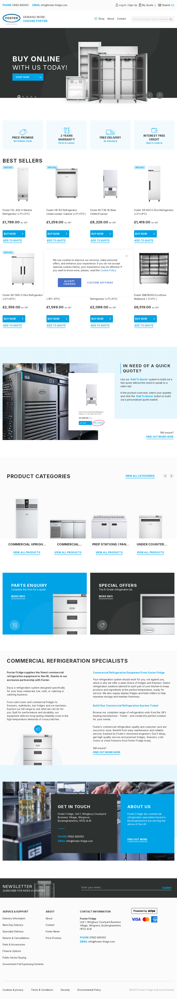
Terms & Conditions (42, 989)
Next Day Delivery (13, 924)
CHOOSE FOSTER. (35, 21)
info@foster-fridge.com (54, 5)
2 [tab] (23, 97)
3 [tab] (27, 97)
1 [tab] (19, 97)
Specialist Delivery (13, 931)
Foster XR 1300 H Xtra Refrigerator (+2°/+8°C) (23, 297)
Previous (149, 95)
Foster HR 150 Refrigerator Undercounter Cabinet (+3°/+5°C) (66, 212)
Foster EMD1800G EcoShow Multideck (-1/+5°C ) (150, 297)
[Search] (171, 19)
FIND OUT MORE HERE (160, 436)
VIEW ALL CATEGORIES (140, 475)
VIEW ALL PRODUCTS (26, 552)
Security (65, 989)
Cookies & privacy (13, 989)
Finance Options (12, 951)
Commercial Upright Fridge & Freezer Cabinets (26, 544)
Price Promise (53, 938)
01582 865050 (20, 5)
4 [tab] (31, 97)
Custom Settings (100, 282)
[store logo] (11, 19)
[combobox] (152, 19)
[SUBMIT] (166, 888)
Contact (121, 18)
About (110, 18)
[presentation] (165, 476)
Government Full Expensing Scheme (23, 964)
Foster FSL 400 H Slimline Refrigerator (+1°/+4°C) (17, 212)
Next (159, 95)
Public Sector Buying (14, 957)
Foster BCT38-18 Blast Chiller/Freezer (103, 212)
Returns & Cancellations (16, 938)
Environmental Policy (89, 989)
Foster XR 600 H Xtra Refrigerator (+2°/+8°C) (154, 212)
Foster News (53, 931)
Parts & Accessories (14, 944)
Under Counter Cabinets (150, 544)
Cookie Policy (108, 270)
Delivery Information (14, 918)
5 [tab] (36, 97)
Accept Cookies (70, 282)
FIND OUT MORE (137, 839)
